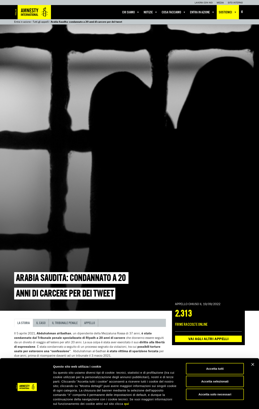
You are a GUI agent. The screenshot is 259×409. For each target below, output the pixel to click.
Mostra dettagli (213, 361)
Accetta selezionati (214, 323)
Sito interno (235, 2)
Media (220, 2)
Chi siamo (131, 12)
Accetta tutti (215, 310)
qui (126, 345)
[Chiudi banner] (252, 306)
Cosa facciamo (174, 12)
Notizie (151, 12)
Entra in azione (202, 12)
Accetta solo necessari (214, 336)
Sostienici (228, 12)
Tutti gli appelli (41, 21)
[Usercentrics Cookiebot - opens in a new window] (26, 362)
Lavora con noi (204, 2)
